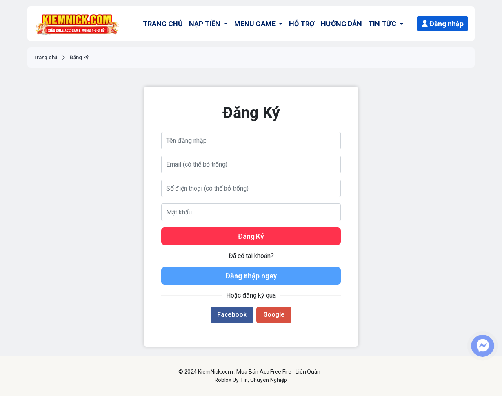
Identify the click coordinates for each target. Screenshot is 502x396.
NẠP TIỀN (205, 24)
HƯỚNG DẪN (341, 24)
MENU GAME (255, 24)
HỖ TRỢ (302, 24)
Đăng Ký (251, 236)
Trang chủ (45, 57)
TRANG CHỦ (163, 24)
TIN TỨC (383, 24)
